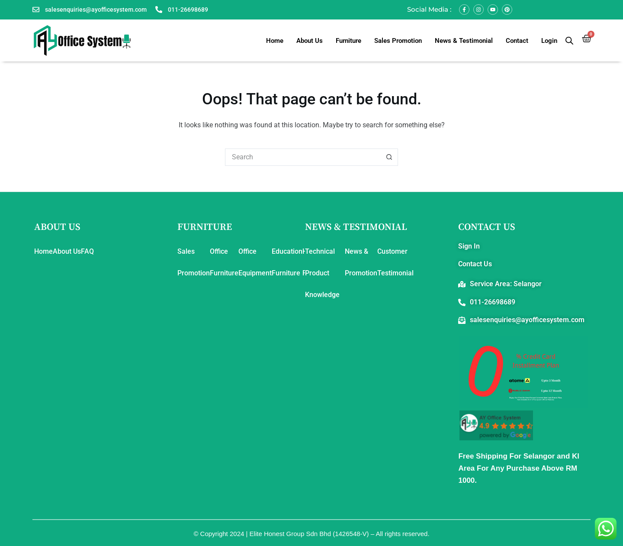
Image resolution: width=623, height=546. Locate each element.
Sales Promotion (398, 41)
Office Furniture (224, 262)
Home (274, 41)
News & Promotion (361, 262)
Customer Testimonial (395, 262)
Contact (517, 41)
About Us (309, 41)
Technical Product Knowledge (322, 273)
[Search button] (389, 157)
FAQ (87, 251)
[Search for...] (303, 157)
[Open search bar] (569, 41)
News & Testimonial (464, 41)
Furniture (348, 41)
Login (549, 41)
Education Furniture (287, 262)
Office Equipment (255, 262)
